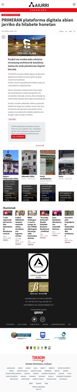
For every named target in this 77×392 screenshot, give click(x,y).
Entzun (61, 31)
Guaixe (61, 373)
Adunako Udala (28, 176)
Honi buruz (10, 324)
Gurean (38, 383)
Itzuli (70, 31)
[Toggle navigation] (3, 4)
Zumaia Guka (51, 379)
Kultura (12, 119)
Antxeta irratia (64, 368)
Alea (35, 368)
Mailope (42, 376)
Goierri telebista (49, 373)
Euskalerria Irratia (13, 373)
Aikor (20, 368)
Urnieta (5, 240)
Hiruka (23, 376)
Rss (69, 324)
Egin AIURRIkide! (18, 137)
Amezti (43, 368)
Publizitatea (34, 324)
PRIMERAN (12, 74)
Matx (31, 383)
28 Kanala (63, 379)
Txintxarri (25, 379)
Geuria (27, 373)
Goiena (35, 373)
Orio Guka (14, 379)
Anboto (52, 368)
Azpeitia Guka (22, 371)
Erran (65, 371)
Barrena (48, 371)
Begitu (57, 371)
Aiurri (28, 368)
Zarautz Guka (38, 379)
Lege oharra (22, 324)
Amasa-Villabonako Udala (10, 177)
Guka (69, 373)
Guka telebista (12, 376)
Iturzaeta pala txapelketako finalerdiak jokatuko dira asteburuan (69, 226)
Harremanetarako (58, 324)
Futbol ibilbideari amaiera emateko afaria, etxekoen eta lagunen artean (19, 226)
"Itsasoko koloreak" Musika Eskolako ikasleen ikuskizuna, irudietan (44, 224)
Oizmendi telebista (63, 376)
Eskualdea (38, 10)
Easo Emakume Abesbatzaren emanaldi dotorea (56, 223)
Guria (61, 176)
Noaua (50, 376)
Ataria (11, 371)
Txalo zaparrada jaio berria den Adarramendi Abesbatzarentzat (7, 225)
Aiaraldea (11, 368)
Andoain (18, 244)
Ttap (46, 383)
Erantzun (40, 145)
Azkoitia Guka (36, 371)
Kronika (32, 376)
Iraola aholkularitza (45, 177)
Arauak (45, 324)
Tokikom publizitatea (38, 387)
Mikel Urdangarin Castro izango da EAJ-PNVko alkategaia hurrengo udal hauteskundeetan (32, 227)
